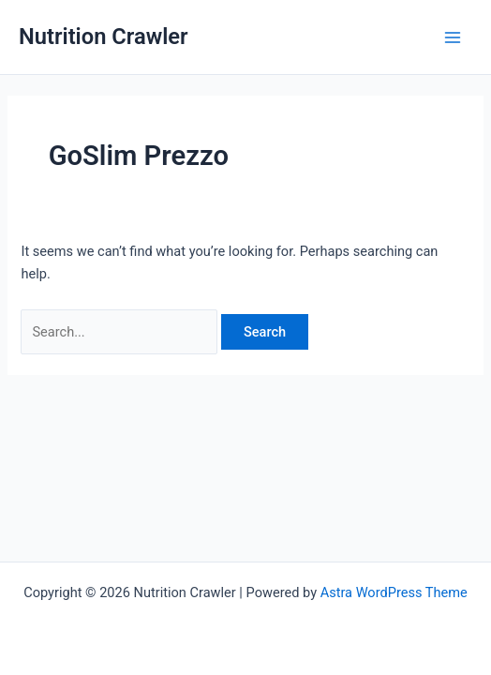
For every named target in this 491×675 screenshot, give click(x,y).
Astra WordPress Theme (394, 592)
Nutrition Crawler (103, 36)
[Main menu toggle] (452, 37)
